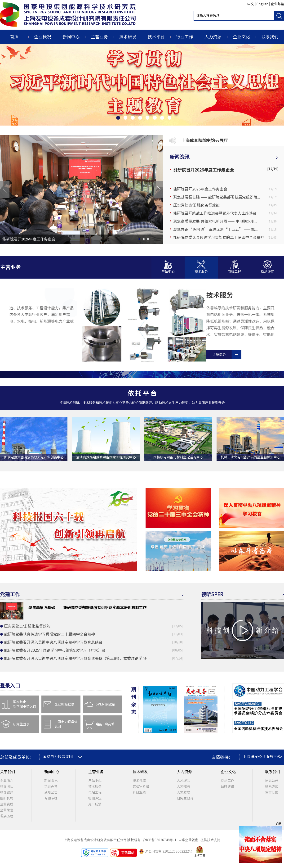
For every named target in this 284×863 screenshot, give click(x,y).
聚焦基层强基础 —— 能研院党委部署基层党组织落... (216, 197)
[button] (168, 268)
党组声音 (51, 786)
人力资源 (213, 37)
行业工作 (184, 37)
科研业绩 (139, 792)
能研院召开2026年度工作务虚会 (28, 239)
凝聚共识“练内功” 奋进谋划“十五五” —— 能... (215, 229)
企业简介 (6, 780)
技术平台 (156, 37)
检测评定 (95, 798)
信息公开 (271, 780)
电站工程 (95, 792)
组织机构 (6, 798)
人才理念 (183, 780)
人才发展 (183, 792)
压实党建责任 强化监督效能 (196, 205)
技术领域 (139, 780)
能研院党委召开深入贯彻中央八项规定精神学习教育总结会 (53, 642)
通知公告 (51, 792)
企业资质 (6, 804)
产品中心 (95, 780)
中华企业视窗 (189, 840)
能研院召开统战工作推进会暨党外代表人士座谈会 (215, 213)
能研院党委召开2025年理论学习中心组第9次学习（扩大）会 (55, 650)
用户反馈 (95, 804)
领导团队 (6, 786)
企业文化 (241, 37)
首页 (14, 37)
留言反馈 (271, 792)
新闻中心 (71, 37)
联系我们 (269, 37)
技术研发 (127, 37)
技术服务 (95, 786)
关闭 (278, 824)
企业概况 (42, 37)
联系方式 (271, 786)
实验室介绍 (141, 786)
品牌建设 (227, 786)
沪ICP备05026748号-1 (160, 840)
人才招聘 (183, 786)
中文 (250, 4)
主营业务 (99, 37)
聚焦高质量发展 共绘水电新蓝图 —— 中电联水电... (215, 221)
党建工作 (227, 780)
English (262, 4)
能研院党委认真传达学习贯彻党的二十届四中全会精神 (218, 237)
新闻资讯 (180, 156)
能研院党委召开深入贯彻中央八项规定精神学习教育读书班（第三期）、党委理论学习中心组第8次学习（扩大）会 (78, 658)
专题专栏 (51, 798)
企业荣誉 (6, 810)
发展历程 (6, 816)
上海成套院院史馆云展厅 (204, 140)
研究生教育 (185, 798)
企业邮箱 (277, 4)
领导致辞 (6, 792)
